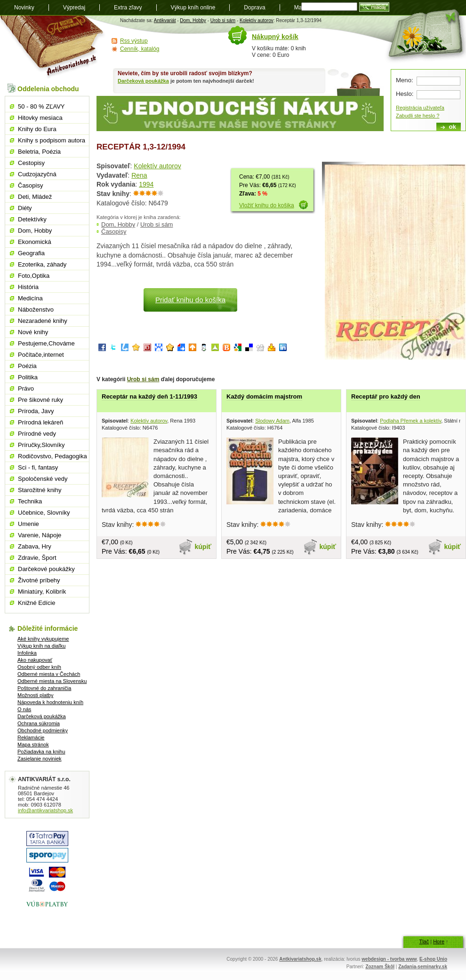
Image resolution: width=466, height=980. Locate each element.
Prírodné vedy (37, 433)
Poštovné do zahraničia (44, 688)
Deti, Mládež (35, 196)
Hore (438, 941)
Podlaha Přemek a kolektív (410, 420)
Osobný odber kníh (39, 667)
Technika (30, 501)
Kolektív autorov (256, 20)
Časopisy (113, 231)
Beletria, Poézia (39, 151)
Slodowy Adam (272, 420)
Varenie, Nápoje (39, 535)
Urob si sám (222, 20)
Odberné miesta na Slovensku (52, 681)
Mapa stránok (33, 744)
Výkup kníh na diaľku (41, 646)
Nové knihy (33, 332)
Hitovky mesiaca (40, 117)
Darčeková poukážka (143, 81)
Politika (28, 377)
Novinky (24, 7)
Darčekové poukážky (46, 568)
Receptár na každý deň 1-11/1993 (149, 396)
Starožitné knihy (40, 490)
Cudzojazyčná (37, 174)
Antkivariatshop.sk (300, 959)
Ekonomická (34, 241)
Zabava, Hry (34, 546)
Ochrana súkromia (38, 723)
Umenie (28, 523)
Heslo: (404, 93)
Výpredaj (74, 7)
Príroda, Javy (36, 411)
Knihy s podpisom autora (51, 140)
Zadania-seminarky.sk (422, 966)
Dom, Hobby (193, 20)
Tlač (424, 941)
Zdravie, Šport (37, 557)
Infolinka (27, 653)
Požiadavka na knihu (41, 751)
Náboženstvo (36, 309)
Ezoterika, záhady (42, 264)
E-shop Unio (433, 959)
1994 (146, 184)
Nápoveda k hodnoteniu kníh (50, 702)
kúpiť (203, 546)
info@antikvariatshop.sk (45, 810)
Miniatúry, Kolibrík (42, 591)
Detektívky (32, 219)
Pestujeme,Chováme (46, 343)
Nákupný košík (275, 36)
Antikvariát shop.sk (53, 47)
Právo (26, 388)
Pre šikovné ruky (40, 399)
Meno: (404, 80)
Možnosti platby (35, 695)
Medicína (30, 298)
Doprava (254, 7)
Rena (139, 175)
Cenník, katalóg (139, 49)
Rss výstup (134, 41)
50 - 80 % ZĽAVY (41, 106)
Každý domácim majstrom (264, 396)
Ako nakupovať (34, 660)
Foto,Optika (33, 275)
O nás (24, 709)
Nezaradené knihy (42, 320)
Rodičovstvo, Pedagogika (52, 456)
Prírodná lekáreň (40, 422)
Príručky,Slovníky (41, 444)
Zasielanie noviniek (39, 758)
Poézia (27, 365)
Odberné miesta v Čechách (48, 674)
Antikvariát (165, 20)
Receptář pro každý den (385, 396)
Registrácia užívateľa (420, 107)
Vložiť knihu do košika (266, 205)
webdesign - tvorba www (389, 959)
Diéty (25, 208)
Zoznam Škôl (379, 966)
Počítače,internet (41, 354)
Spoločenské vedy (43, 478)
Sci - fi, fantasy (38, 467)
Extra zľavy (128, 7)
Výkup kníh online (193, 7)
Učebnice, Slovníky (44, 512)
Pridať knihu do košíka (190, 300)
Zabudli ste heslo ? (417, 115)
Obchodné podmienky (42, 730)
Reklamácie (30, 737)
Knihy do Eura (37, 129)
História (28, 286)
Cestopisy (31, 162)
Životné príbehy (39, 580)
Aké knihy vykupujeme (43, 639)
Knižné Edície (37, 602)
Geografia (31, 253)
